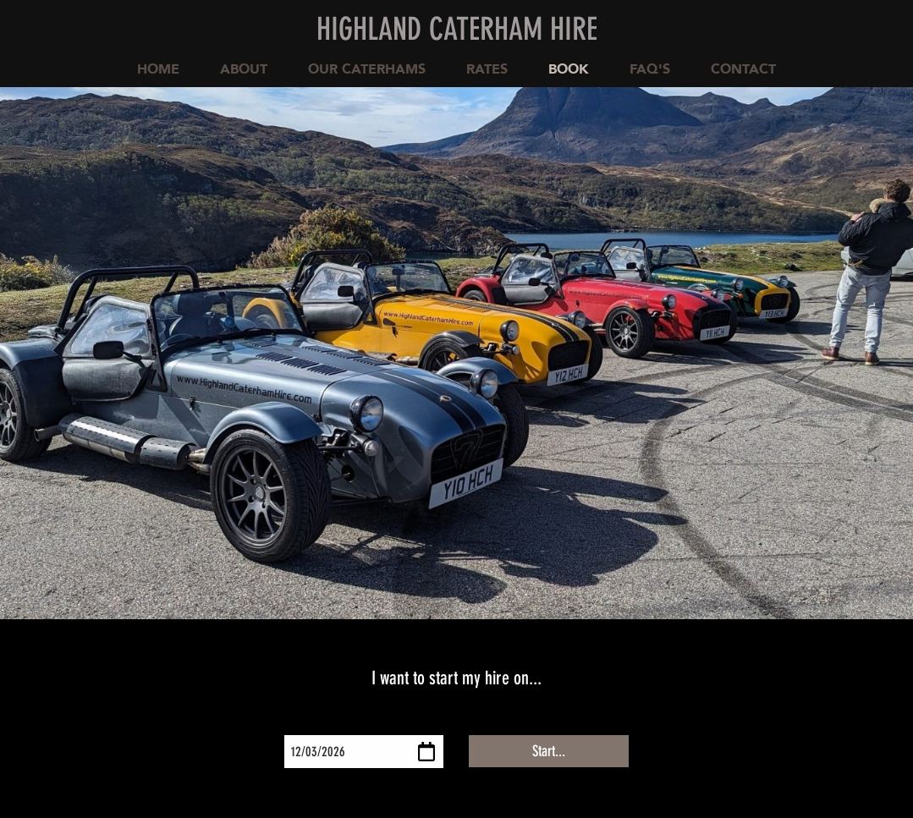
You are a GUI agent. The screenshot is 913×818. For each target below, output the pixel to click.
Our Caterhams (367, 69)
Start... (548, 751)
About (243, 69)
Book (568, 69)
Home (158, 69)
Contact (743, 69)
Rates (487, 69)
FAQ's (650, 69)
